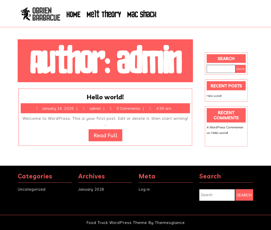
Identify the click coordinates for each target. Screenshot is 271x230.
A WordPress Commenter (225, 123)
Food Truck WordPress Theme (117, 222)
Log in (144, 189)
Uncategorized (31, 189)
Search (226, 64)
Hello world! (105, 98)
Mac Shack (141, 14)
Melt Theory (104, 14)
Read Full (108, 134)
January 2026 (91, 189)
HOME (73, 14)
